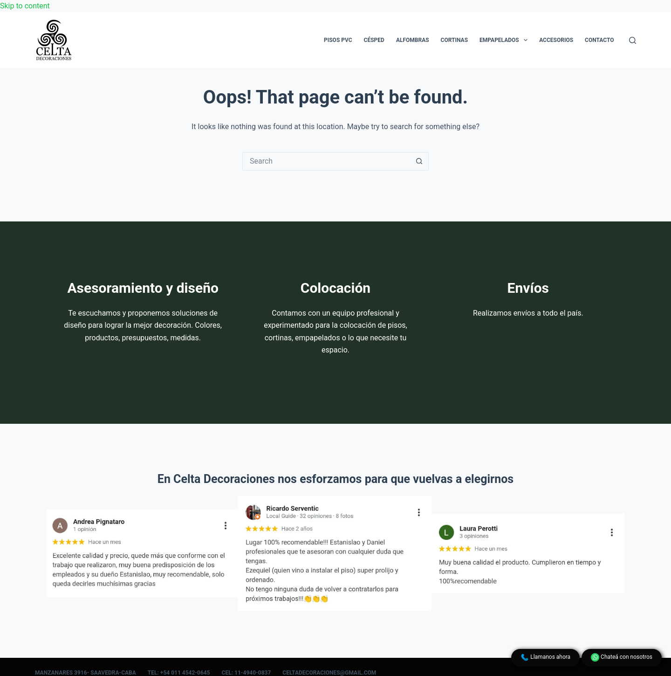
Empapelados (505, 40)
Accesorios (556, 40)
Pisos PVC (338, 40)
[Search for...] (326, 161)
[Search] (632, 40)
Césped (374, 40)
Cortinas (454, 40)
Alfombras (412, 40)
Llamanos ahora (545, 657)
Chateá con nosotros (621, 657)
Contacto (599, 40)
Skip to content (25, 5)
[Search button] (419, 161)
